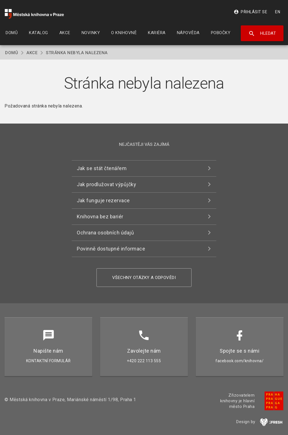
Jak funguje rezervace (103, 200)
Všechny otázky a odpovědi (144, 277)
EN (277, 12)
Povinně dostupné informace (111, 249)
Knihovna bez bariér (100, 216)
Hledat (262, 33)
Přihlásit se (250, 11)
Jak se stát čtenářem (102, 168)
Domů (11, 52)
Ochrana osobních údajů (105, 233)
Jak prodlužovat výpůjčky (106, 184)
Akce (31, 52)
